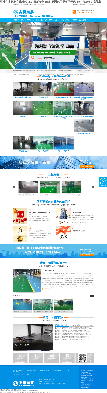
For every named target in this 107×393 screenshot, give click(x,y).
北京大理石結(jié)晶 (28, 374)
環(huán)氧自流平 (69, 74)
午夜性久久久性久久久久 (5, 392)
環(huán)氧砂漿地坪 (49, 74)
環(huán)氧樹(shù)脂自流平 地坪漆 (36, 231)
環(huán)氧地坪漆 (79, 74)
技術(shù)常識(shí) (65, 20)
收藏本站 (75, 4)
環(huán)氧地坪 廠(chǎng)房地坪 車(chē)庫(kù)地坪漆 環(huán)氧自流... (77, 328)
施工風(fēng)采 (17, 295)
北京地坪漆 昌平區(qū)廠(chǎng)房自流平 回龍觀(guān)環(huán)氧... (77, 334)
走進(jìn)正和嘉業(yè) (53, 262)
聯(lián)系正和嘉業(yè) (89, 4)
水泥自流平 (79, 70)
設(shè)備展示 (82, 20)
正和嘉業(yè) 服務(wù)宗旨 (53, 201)
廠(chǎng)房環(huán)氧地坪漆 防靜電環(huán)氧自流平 (39, 213)
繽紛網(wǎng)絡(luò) (50, 383)
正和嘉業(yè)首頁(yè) (19, 20)
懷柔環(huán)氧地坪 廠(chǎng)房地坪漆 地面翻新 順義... (74, 330)
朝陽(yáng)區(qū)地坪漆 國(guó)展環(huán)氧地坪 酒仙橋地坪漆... (76, 331)
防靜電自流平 (87, 70)
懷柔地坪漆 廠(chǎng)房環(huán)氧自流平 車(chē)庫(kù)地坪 (75, 336)
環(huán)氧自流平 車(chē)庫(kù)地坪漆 (87, 381)
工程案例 (74, 20)
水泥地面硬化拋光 (60, 74)
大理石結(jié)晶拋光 (76, 212)
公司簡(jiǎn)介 (30, 20)
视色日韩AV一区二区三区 (45, 392)
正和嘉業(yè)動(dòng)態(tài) (62, 325)
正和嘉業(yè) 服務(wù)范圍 (53, 76)
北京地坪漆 (20, 374)
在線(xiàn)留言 (81, 4)
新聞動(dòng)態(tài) (54, 20)
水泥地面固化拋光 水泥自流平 (78, 231)
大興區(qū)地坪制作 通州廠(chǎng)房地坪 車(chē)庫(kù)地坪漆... (76, 327)
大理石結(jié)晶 (40, 70)
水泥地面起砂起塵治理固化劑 (37, 74)
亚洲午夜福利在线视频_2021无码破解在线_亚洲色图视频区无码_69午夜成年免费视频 (50, 1)
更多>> (91, 325)
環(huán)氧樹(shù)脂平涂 (50, 70)
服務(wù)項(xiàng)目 (41, 20)
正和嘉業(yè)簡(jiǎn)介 (48, 270)
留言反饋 (67, 370)
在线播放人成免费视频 (16, 392)
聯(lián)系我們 (16, 371)
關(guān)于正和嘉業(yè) (18, 370)
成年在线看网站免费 (34, 392)
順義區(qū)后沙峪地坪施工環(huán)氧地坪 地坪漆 (73, 339)
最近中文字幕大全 (26, 392)
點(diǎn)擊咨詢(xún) (87, 166)
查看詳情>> (31, 224)
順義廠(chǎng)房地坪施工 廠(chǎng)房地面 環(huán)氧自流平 (75, 337)
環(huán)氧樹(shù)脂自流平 (29, 70)
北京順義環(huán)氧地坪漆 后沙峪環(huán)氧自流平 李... (74, 333)
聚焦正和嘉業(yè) (53, 317)
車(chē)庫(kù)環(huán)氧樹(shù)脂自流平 (67, 70)
